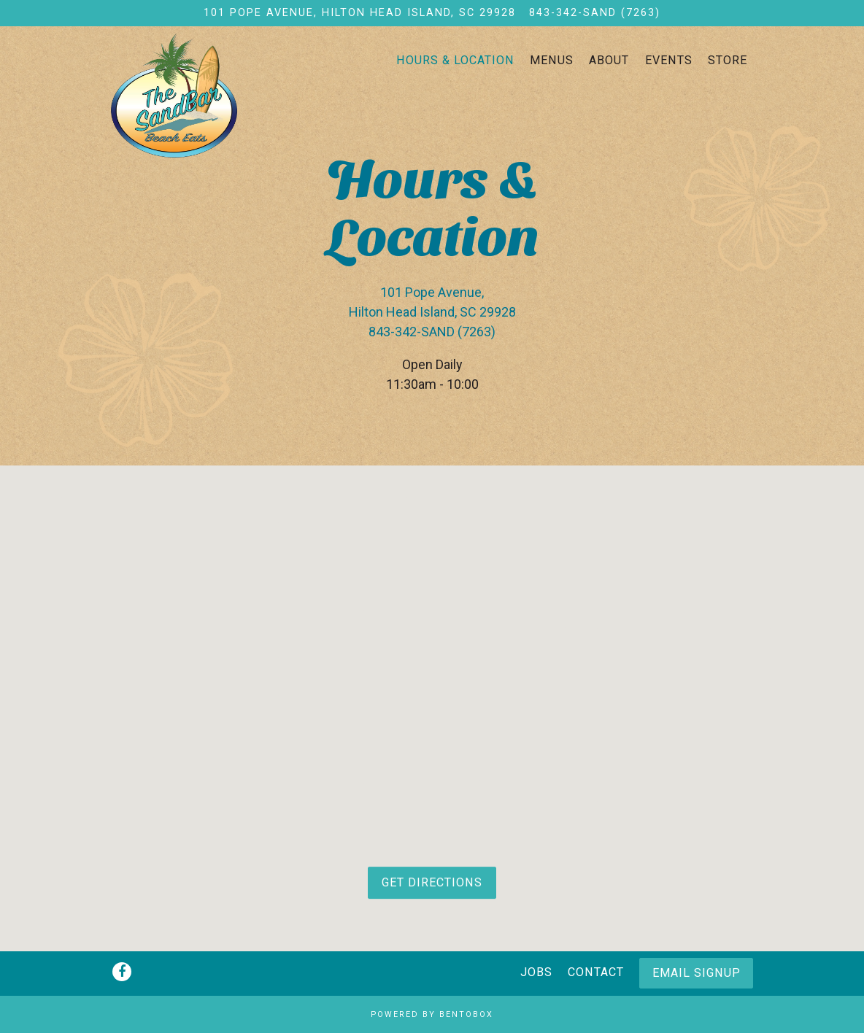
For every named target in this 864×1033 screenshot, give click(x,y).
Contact (596, 972)
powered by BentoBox (432, 1014)
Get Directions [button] (432, 886)
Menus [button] (552, 60)
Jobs (536, 972)
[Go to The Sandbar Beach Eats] (360, 13)
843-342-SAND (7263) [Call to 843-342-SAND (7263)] (594, 13)
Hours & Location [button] (455, 60)
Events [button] (669, 60)
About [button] (609, 60)
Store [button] (727, 60)
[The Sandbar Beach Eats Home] (202, 95)
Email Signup (696, 973)
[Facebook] (121, 971)
